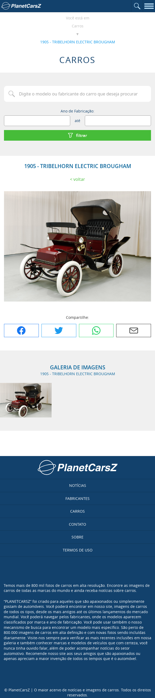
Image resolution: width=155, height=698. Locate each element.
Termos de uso (78, 550)
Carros (77, 25)
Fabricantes (77, 498)
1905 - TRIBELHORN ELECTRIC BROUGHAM (77, 41)
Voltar (79, 179)
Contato (77, 524)
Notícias (77, 485)
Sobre (77, 537)
